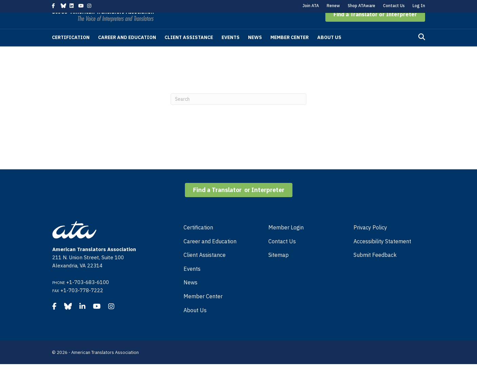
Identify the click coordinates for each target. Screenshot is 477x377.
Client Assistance (189, 50)
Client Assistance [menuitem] (205, 267)
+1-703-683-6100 (87, 295)
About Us (329, 50)
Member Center (289, 50)
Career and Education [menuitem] (210, 254)
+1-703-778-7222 (81, 303)
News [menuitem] (190, 295)
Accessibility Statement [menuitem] (382, 254)
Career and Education (127, 50)
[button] (375, 27)
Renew (333, 5)
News (255, 50)
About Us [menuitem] (195, 323)
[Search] (421, 50)
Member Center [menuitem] (203, 309)
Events (231, 50)
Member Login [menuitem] (286, 240)
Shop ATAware (361, 5)
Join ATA (311, 5)
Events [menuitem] (192, 281)
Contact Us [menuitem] (282, 254)
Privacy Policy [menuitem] (370, 240)
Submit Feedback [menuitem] (375, 267)
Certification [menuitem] (198, 240)
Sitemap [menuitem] (278, 267)
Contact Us (394, 5)
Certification (71, 50)
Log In (419, 5)
